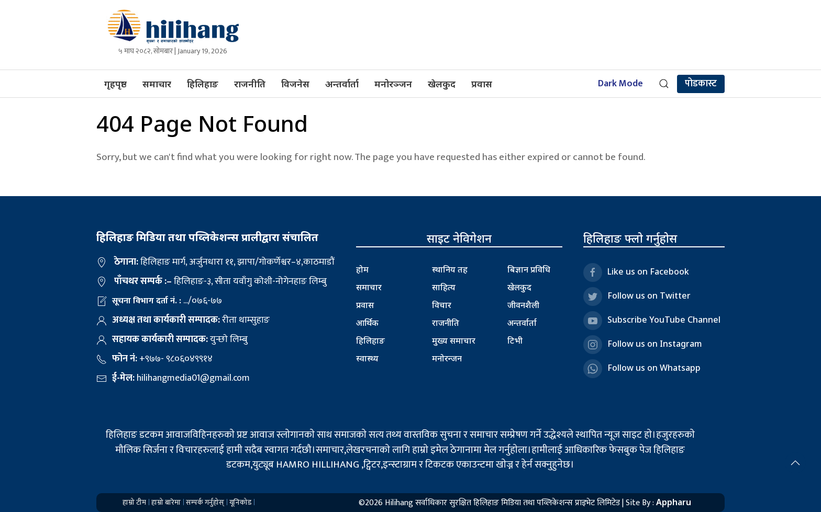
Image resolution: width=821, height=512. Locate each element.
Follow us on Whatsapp (642, 368)
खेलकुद (442, 83)
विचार (441, 305)
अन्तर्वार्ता (342, 83)
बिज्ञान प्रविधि (528, 269)
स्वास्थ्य (367, 358)
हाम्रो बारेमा (166, 502)
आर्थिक (367, 322)
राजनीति (249, 83)
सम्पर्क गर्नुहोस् (205, 502)
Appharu (673, 502)
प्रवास (481, 83)
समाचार (156, 83)
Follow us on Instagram (642, 344)
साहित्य (444, 287)
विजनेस (295, 83)
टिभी (515, 340)
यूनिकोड (240, 502)
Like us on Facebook (636, 272)
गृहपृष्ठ (115, 83)
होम (362, 269)
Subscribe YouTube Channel (651, 320)
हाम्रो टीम (134, 502)
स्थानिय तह (450, 269)
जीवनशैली (523, 305)
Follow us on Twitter (637, 296)
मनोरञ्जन (393, 83)
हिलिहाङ (202, 83)
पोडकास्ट (701, 84)
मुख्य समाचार (453, 340)
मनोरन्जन (447, 358)
